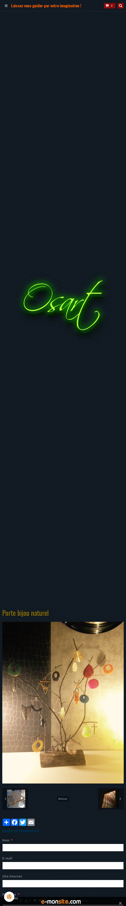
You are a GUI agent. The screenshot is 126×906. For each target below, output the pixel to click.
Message (9, 894)
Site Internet (12, 876)
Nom (5, 840)
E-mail (7, 858)
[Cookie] (9, 897)
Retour (62, 798)
